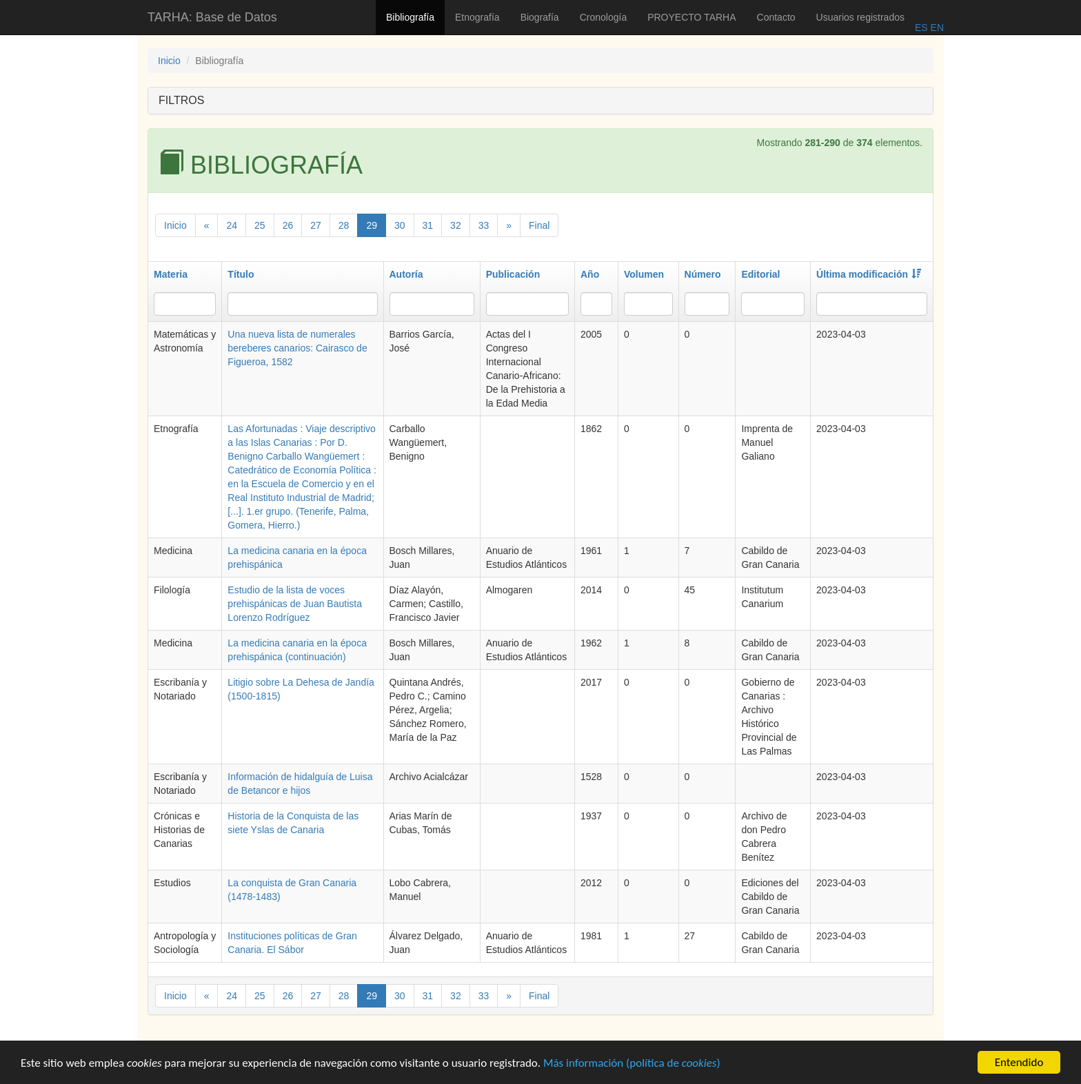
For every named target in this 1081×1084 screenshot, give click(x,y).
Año (589, 274)
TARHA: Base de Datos (212, 17)
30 (399, 225)
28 (344, 225)
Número (703, 274)
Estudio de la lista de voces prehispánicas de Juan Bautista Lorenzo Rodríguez (295, 603)
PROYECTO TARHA (691, 17)
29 (371, 225)
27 (315, 225)
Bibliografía (410, 17)
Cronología (603, 17)
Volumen (644, 274)
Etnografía (477, 17)
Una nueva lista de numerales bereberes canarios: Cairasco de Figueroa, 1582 (297, 348)
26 (288, 225)
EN (936, 27)
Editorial (760, 274)
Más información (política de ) (631, 1063)
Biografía (540, 17)
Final (539, 225)
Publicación (513, 274)
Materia (171, 274)
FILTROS (181, 100)
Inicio (169, 60)
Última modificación (868, 274)
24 (231, 225)
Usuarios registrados (860, 17)
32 (455, 225)
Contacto (776, 17)
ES (921, 27)
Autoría (406, 274)
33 (483, 225)
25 (259, 225)
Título (241, 274)
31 (428, 225)
